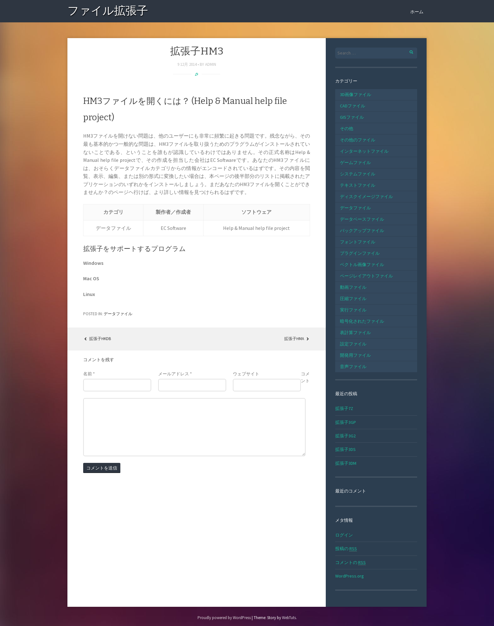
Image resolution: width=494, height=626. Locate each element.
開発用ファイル (355, 355)
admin (210, 64)
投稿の (346, 549)
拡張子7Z (344, 408)
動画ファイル (353, 287)
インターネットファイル (364, 151)
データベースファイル (362, 219)
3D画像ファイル (355, 94)
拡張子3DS (345, 449)
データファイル (118, 313)
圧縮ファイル (353, 298)
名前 (89, 374)
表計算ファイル (355, 332)
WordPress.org (349, 576)
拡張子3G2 (345, 436)
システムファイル (357, 174)
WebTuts (289, 617)
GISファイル (352, 117)
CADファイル (352, 106)
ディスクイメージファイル (366, 196)
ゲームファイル (355, 162)
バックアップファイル (362, 230)
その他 (346, 128)
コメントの (350, 563)
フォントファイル (357, 242)
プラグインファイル (360, 253)
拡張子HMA (297, 338)
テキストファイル (357, 185)
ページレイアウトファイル (366, 276)
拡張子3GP (345, 422)
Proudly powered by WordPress (224, 617)
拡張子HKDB (97, 338)
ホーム (416, 11)
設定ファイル (353, 344)
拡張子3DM (345, 463)
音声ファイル (353, 366)
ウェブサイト (246, 374)
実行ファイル (353, 310)
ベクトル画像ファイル (362, 264)
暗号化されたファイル (362, 321)
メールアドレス (175, 374)
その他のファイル (357, 140)
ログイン (344, 535)
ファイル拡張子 (107, 11)
